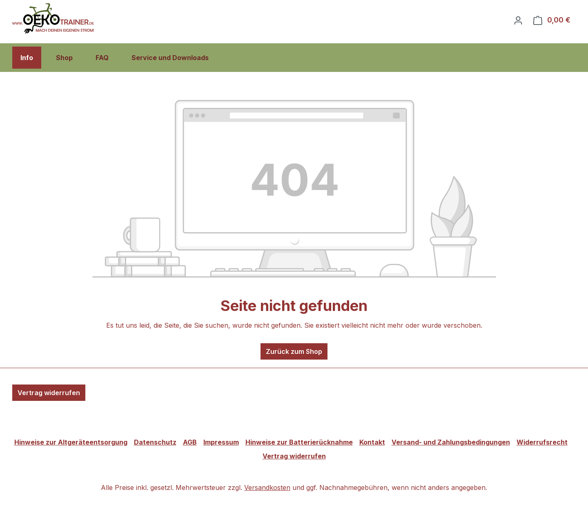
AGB (190, 442)
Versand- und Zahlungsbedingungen (451, 442)
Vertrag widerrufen (49, 393)
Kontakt (372, 442)
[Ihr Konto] (518, 20)
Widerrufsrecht (542, 442)
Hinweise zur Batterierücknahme (299, 442)
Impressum (221, 442)
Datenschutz (155, 442)
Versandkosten (267, 487)
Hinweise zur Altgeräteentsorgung (70, 442)
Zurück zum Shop (294, 351)
